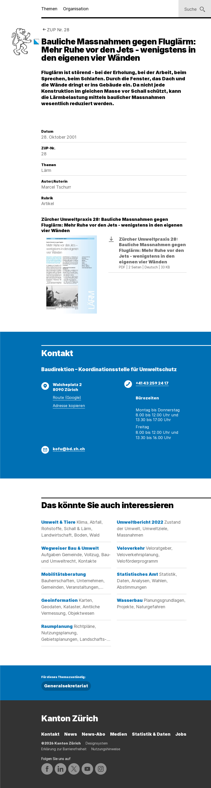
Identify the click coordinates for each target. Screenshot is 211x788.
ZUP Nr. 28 (58, 29)
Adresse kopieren (69, 405)
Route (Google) (67, 397)
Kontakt (50, 734)
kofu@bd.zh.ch (69, 448)
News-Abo (93, 734)
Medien (118, 734)
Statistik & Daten (151, 734)
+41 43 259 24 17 (152, 383)
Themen (49, 8)
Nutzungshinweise (105, 749)
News (70, 734)
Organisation (75, 8)
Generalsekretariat (66, 685)
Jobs (180, 734)
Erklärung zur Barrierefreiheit (64, 749)
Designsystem (97, 743)
